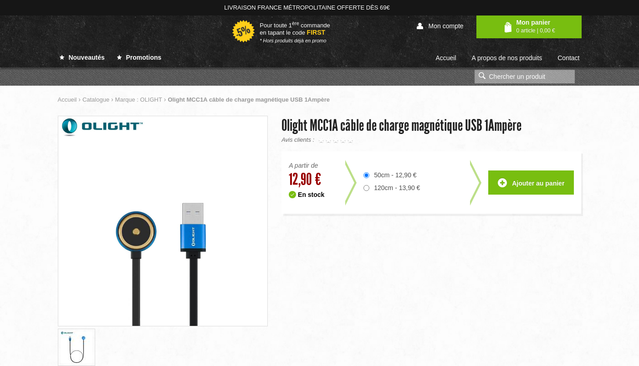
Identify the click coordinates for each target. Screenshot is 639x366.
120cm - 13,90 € (397, 187)
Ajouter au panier (531, 183)
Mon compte (440, 26)
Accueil (445, 58)
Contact (568, 58)
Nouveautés (82, 57)
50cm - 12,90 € (395, 175)
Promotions (139, 57)
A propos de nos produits (506, 58)
